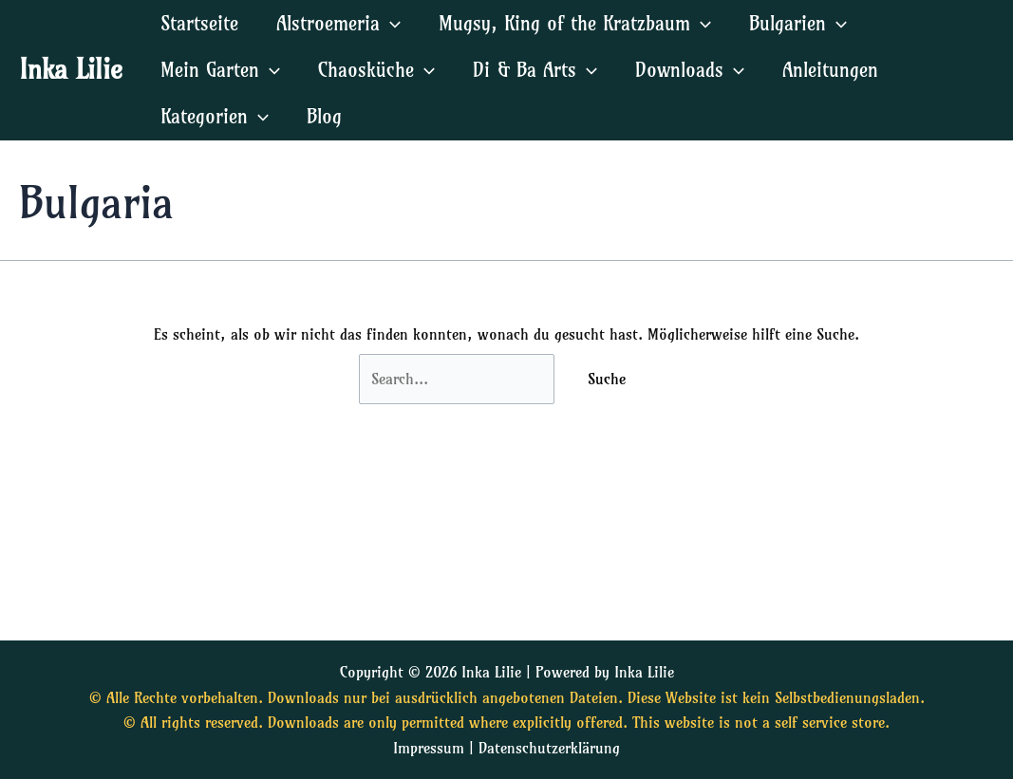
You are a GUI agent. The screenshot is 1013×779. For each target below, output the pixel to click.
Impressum (428, 747)
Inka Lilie (70, 68)
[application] (390, 23)
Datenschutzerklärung (549, 747)
